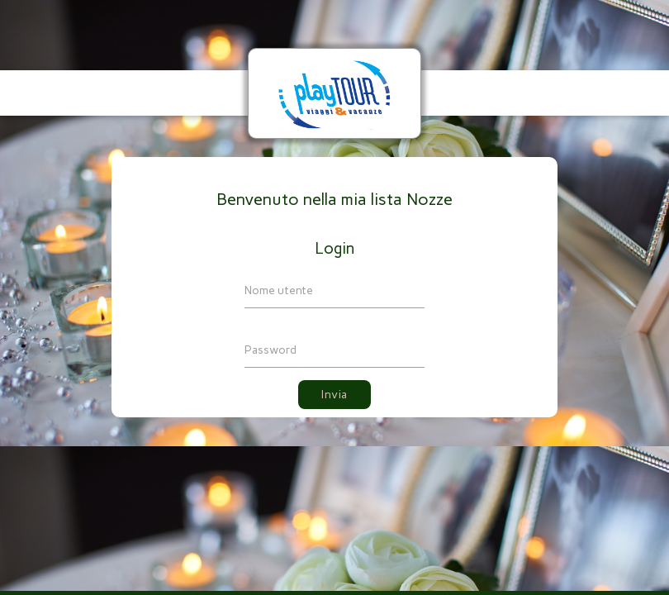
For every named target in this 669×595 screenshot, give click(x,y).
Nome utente (278, 290)
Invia (334, 395)
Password (270, 350)
